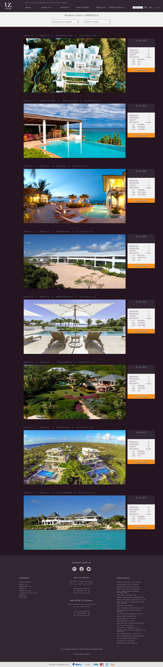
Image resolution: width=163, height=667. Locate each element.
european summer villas (128, 628)
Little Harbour (64, 362)
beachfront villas (125, 621)
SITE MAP (23, 597)
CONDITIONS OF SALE (28, 593)
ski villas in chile (125, 625)
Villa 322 (141, 367)
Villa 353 (141, 106)
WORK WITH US (25, 586)
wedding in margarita (127, 643)
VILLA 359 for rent (88, 36)
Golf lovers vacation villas (130, 608)
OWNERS (22, 595)
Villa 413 (141, 433)
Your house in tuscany (128, 584)
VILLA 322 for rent (87, 362)
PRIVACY (22, 588)
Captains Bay (62, 232)
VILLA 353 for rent (92, 101)
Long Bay (61, 166)
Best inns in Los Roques (128, 589)
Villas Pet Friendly (126, 640)
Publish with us (116, 7)
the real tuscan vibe (127, 595)
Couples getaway (125, 605)
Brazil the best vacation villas (131, 599)
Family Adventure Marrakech (130, 597)
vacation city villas (126, 618)
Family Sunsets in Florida (129, 582)
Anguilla (28, 36)
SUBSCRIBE (81, 613)
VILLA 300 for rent (84, 232)
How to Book (83, 7)
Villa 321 (141, 498)
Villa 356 (141, 171)
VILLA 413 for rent (84, 427)
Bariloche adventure (127, 616)
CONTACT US (81, 590)
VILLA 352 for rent (88, 297)
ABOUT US (23, 584)
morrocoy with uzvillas (128, 587)
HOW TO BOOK (25, 582)
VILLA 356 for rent (80, 166)
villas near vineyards (127, 638)
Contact (64, 7)
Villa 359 (141, 41)
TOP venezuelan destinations (131, 636)
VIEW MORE (141, 70)
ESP (150, 8)
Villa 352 (141, 302)
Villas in (46, 7)
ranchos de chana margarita (131, 623)
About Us (101, 7)
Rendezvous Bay (64, 36)
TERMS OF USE (25, 591)
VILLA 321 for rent (87, 493)
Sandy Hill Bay (47, 101)
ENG (158, 8)
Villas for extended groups (130, 614)
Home (28, 7)
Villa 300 (141, 237)
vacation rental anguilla (129, 634)
